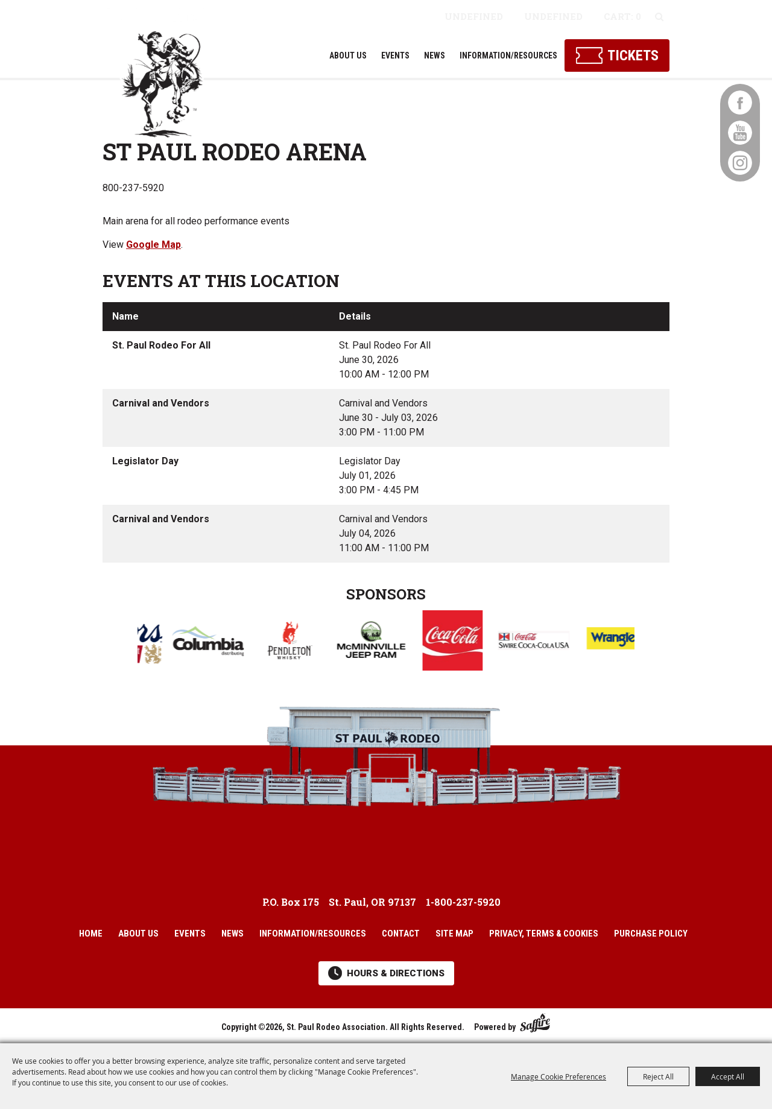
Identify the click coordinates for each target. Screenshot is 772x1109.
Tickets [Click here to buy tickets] (633, 55)
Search (658, 17)
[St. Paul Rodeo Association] (164, 73)
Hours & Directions (396, 973)
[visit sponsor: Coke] (467, 642)
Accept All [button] (727, 1076)
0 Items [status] (622, 18)
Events (395, 55)
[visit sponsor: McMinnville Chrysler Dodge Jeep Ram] (386, 642)
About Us (348, 55)
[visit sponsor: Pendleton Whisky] (304, 642)
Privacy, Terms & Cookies (543, 933)
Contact (401, 933)
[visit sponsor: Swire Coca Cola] (548, 642)
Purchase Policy (651, 933)
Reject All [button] (658, 1076)
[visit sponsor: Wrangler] (630, 642)
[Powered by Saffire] (535, 1020)
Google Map (153, 244)
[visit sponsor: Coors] (141, 642)
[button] (115, 639)
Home (91, 933)
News (434, 55)
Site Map (454, 933)
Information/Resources (508, 55)
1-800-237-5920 (463, 902)
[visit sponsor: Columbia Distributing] (223, 643)
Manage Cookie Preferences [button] (558, 1076)
